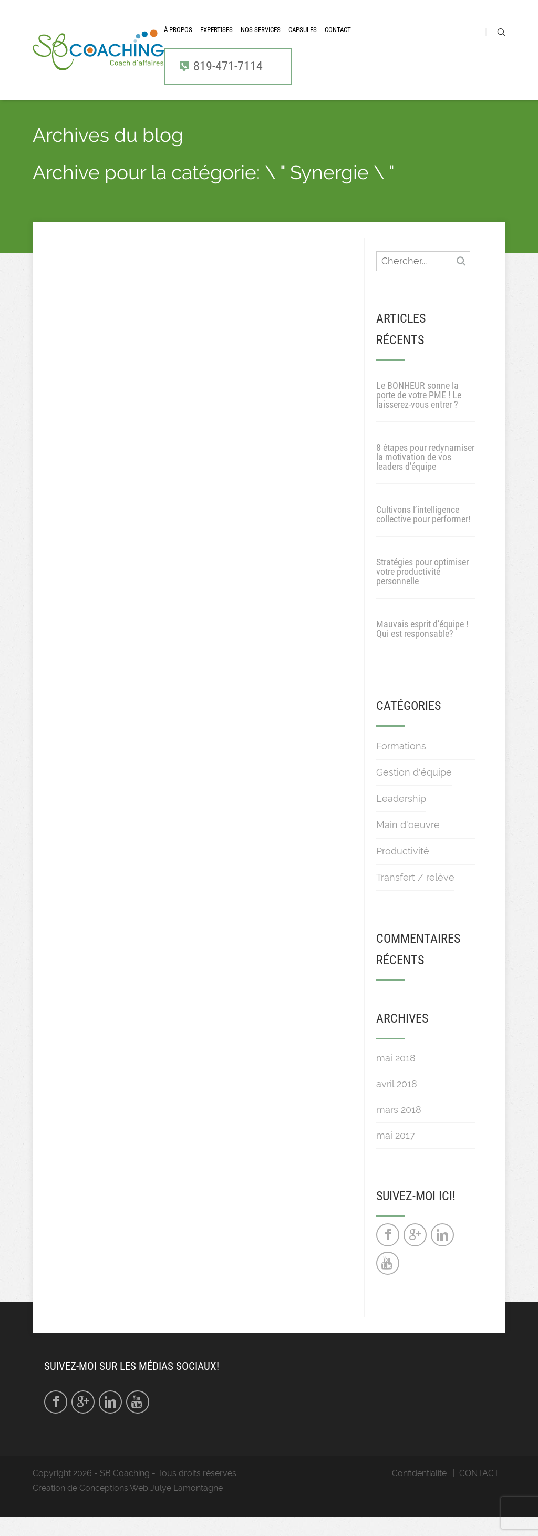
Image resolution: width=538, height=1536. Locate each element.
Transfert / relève (415, 895)
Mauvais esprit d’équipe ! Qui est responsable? (422, 647)
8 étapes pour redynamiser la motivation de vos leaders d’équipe (425, 476)
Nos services (261, 40)
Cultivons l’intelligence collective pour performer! (423, 533)
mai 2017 (395, 1154)
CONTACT (338, 40)
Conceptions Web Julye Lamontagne (151, 1507)
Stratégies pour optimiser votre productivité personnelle (422, 590)
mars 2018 (398, 1128)
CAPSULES (302, 40)
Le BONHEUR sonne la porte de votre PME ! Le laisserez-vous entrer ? (418, 414)
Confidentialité (419, 1492)
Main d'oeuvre (408, 843)
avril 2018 (396, 1102)
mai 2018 (396, 1077)
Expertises (216, 40)
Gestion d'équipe (414, 790)
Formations (401, 764)
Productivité (402, 869)
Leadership (401, 816)
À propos (178, 40)
